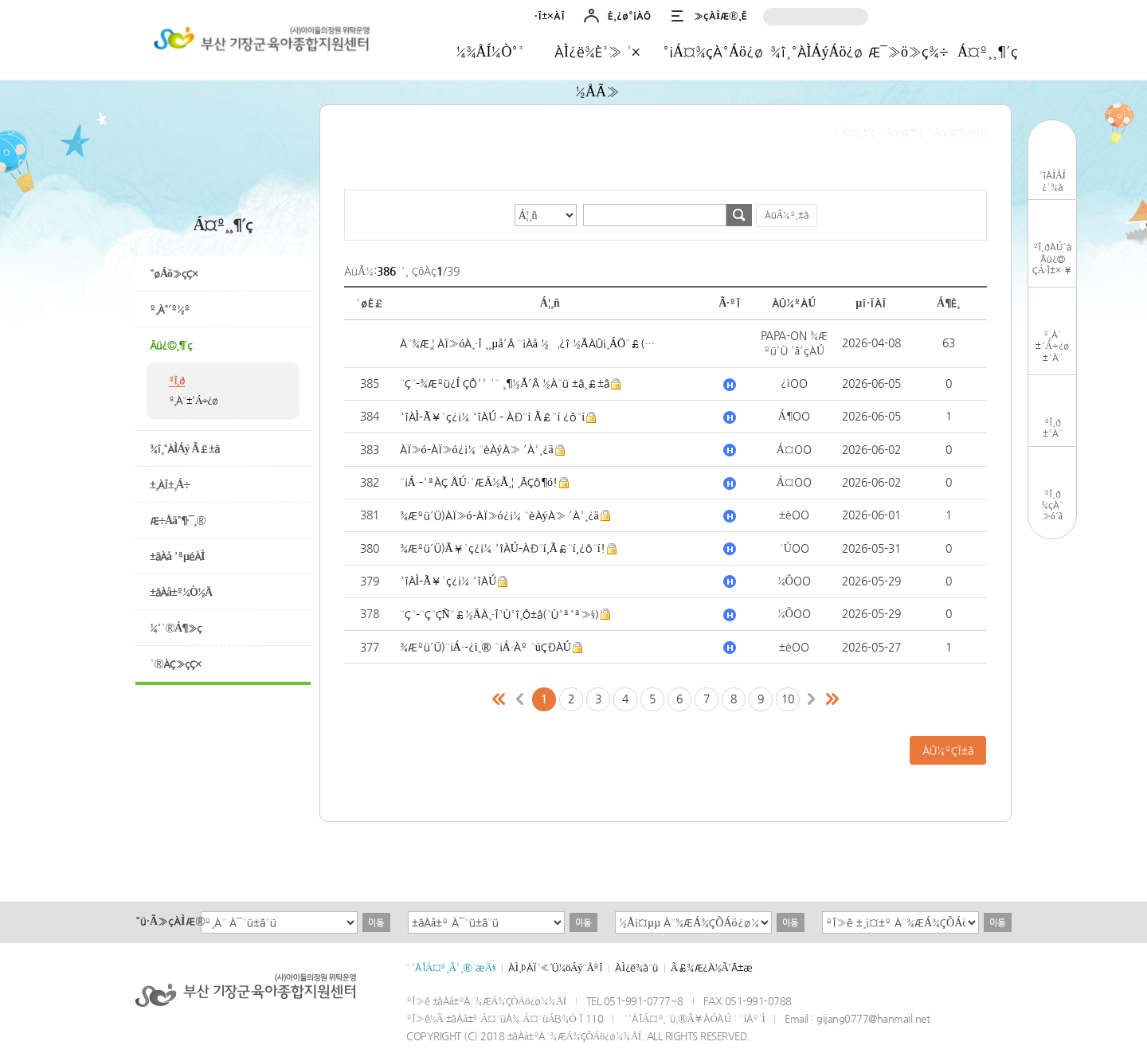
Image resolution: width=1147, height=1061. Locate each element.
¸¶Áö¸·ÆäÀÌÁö (832, 699)
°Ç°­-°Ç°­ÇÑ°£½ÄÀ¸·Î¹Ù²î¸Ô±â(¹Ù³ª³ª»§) (499, 614)
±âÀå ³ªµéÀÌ (177, 556)
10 (787, 698)
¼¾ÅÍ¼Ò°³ (490, 51)
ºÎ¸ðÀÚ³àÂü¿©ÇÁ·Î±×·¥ (1052, 258)
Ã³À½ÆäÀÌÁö (499, 699)
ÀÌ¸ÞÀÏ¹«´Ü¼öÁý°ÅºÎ (555, 967)
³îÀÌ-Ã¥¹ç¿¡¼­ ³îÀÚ (448, 580)
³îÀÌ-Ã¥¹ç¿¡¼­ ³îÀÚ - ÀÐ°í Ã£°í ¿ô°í (492, 416)
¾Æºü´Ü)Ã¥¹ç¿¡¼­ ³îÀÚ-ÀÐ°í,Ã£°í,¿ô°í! (502, 548)
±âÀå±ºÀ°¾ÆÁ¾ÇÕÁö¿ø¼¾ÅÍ (258, 42)
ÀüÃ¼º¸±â (787, 215)
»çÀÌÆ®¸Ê (720, 16)
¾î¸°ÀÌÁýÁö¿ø (816, 51)
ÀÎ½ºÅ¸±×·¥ (905, 18)
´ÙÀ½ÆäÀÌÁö (811, 699)
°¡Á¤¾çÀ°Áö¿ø (713, 51)
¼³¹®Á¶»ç (176, 627)
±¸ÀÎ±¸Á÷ (170, 484)
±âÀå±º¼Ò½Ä (181, 591)
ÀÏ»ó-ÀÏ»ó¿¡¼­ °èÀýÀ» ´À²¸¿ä (477, 449)
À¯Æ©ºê (998, 18)
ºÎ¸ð (177, 380)
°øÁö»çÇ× (174, 273)
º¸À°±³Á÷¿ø (193, 400)
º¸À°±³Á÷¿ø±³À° (1052, 346)
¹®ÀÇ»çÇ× (175, 663)
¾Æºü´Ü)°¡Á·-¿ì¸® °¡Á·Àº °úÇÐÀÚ (485, 646)
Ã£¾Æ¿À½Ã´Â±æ (712, 967)
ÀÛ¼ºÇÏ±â (947, 750)
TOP (1052, 562)
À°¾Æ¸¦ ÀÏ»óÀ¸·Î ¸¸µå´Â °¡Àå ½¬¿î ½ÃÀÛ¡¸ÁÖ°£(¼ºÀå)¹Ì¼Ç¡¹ (528, 343)
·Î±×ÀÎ (549, 16)
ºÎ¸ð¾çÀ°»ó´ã (1052, 505)
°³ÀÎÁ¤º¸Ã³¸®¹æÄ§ (450, 967)
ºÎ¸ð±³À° (1053, 428)
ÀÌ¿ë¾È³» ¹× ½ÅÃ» (597, 57)
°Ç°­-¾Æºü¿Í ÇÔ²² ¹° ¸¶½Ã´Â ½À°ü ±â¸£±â (505, 383)
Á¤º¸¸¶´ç (987, 51)
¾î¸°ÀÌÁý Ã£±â (184, 448)
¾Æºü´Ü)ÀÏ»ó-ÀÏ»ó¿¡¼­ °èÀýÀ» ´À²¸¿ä (499, 515)
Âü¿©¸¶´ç (171, 345)
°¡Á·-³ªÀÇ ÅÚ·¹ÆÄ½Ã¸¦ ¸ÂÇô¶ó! (479, 482)
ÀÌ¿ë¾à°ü (636, 967)
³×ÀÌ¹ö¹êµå (936, 18)
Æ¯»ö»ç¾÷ (908, 51)
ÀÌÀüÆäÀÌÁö (520, 699)
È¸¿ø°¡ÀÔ (629, 16)
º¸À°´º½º (170, 309)
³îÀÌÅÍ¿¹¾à (1052, 181)
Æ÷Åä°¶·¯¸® (178, 520)
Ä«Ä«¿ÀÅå (967, 18)
